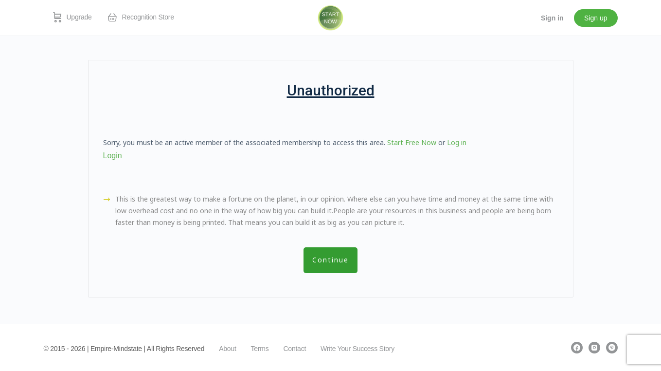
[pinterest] (612, 347)
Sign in (552, 18)
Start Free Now (411, 142)
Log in (456, 142)
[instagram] (594, 347)
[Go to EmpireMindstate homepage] (330, 17)
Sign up (595, 18)
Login (112, 155)
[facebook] (577, 347)
